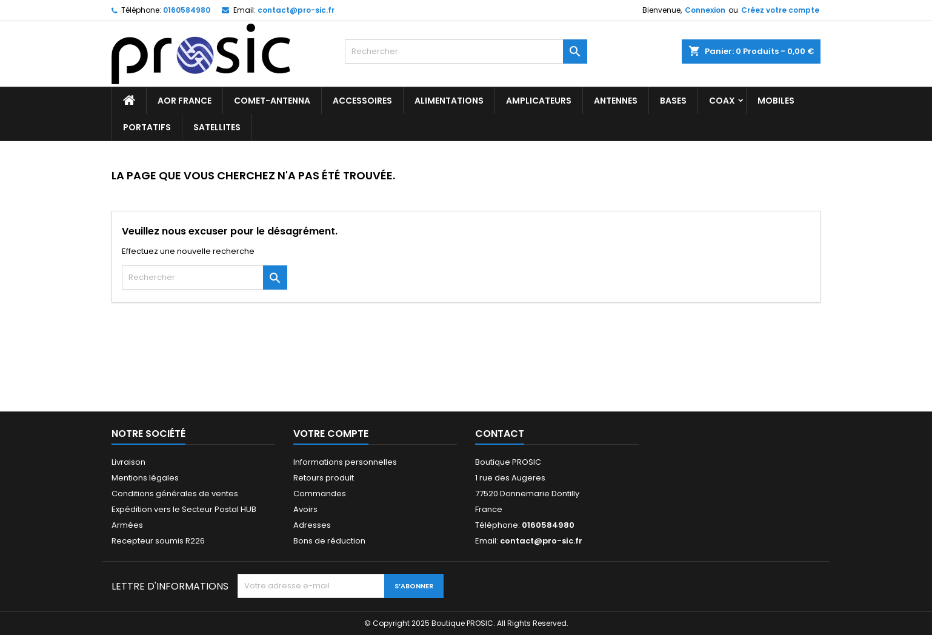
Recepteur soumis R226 (158, 541)
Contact (499, 434)
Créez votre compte (780, 10)
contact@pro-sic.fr (296, 10)
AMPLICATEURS (538, 101)
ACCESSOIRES (362, 101)
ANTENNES (615, 101)
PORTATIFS (147, 127)
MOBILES (775, 101)
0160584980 (186, 10)
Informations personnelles (345, 462)
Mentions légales (145, 478)
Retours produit (323, 478)
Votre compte (330, 434)
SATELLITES (217, 127)
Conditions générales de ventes (175, 493)
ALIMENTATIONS (449, 101)
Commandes (319, 493)
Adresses (312, 525)
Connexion (705, 10)
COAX (722, 101)
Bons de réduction (329, 541)
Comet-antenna (272, 101)
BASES (673, 101)
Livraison (128, 462)
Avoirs (305, 509)
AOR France (184, 101)
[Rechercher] (466, 51)
